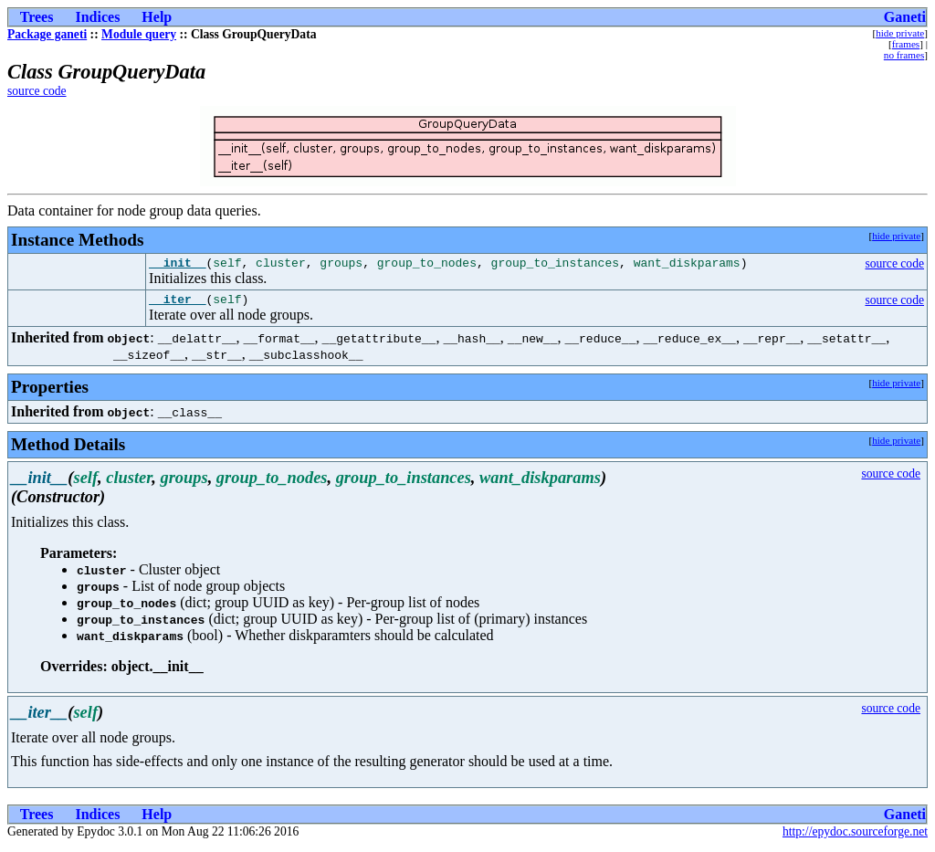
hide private (900, 32)
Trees (37, 17)
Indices (97, 17)
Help (157, 17)
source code (37, 91)
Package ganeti (47, 34)
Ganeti (905, 17)
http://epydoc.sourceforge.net (855, 837)
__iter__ (177, 304)
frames (905, 43)
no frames (904, 54)
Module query (138, 34)
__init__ (177, 265)
